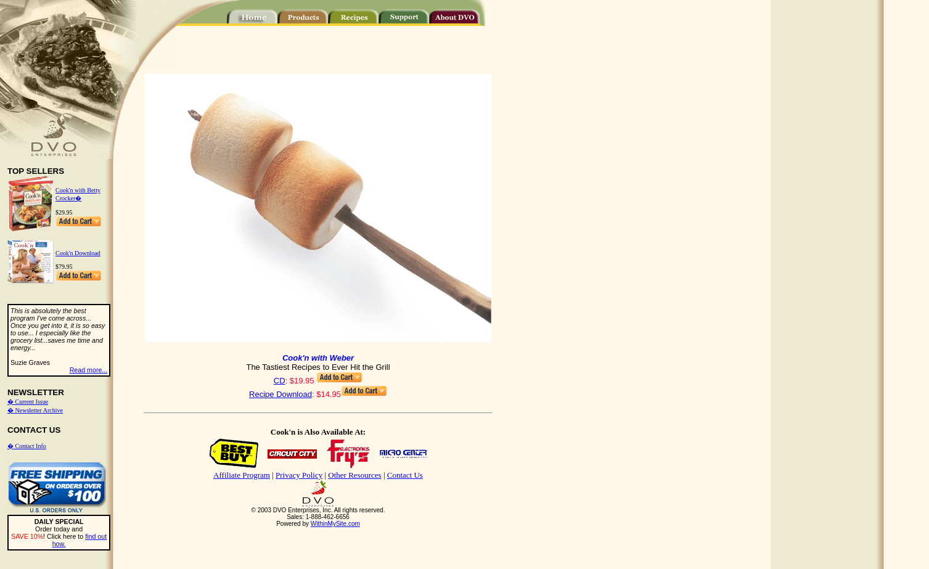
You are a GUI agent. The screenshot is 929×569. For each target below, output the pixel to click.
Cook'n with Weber (318, 357)
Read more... (89, 370)
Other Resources (354, 475)
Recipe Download (280, 394)
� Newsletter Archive (35, 410)
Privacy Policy (299, 475)
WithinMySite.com (335, 523)
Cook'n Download (77, 253)
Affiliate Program (241, 475)
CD (279, 380)
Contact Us (405, 475)
